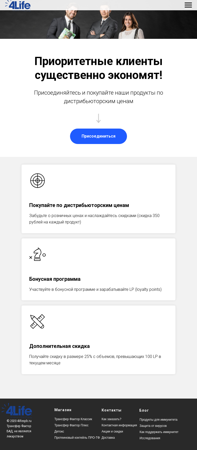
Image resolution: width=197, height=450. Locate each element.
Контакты (112, 410)
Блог (144, 410)
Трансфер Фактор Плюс (71, 425)
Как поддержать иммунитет (159, 432)
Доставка (108, 437)
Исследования (150, 438)
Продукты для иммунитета (159, 419)
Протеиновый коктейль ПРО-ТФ (77, 437)
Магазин (63, 410)
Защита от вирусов (153, 426)
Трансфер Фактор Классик (73, 419)
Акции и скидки (112, 431)
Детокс (59, 431)
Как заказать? (111, 419)
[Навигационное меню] (188, 5)
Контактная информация (119, 425)
